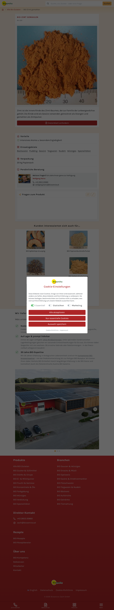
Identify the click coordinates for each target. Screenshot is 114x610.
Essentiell (40, 305)
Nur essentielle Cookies (57, 318)
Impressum (64, 330)
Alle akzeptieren (57, 312)
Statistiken (58, 305)
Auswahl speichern (57, 324)
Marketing (77, 305)
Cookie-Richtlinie (52, 330)
